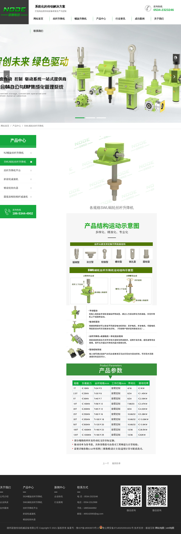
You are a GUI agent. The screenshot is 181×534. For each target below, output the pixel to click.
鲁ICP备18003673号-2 (87, 528)
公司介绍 (4, 496)
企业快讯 (58, 496)
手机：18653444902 (87, 508)
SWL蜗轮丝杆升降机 (33, 126)
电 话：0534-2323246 (87, 496)
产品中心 (17, 126)
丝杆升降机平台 (30, 508)
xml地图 (170, 528)
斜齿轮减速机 (29, 514)
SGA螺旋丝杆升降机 (32, 496)
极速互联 (150, 528)
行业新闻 (58, 502)
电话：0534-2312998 (87, 502)
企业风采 (4, 502)
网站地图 (159, 528)
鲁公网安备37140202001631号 (118, 528)
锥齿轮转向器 (29, 519)
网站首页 (5, 126)
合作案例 (4, 508)
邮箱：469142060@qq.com (90, 514)
